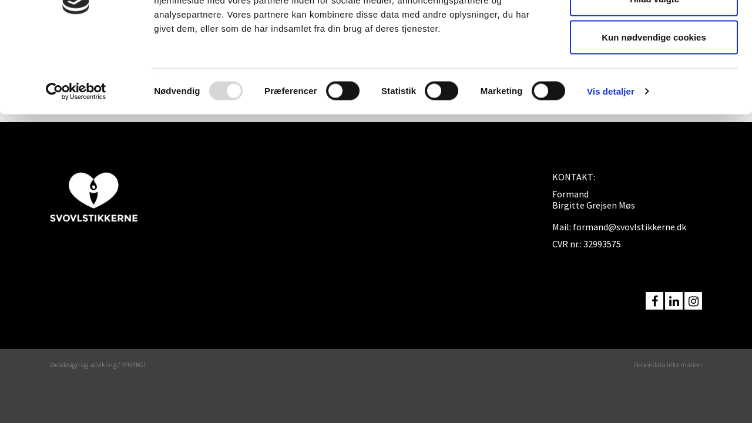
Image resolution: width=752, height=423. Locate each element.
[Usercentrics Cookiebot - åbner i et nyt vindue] (76, 162)
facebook (654, 301)
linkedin (674, 301)
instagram (693, 301)
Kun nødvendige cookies (654, 108)
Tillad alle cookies (653, 31)
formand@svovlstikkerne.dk (629, 227)
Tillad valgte (654, 70)
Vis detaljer (610, 162)
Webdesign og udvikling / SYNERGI (97, 364)
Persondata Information (668, 364)
